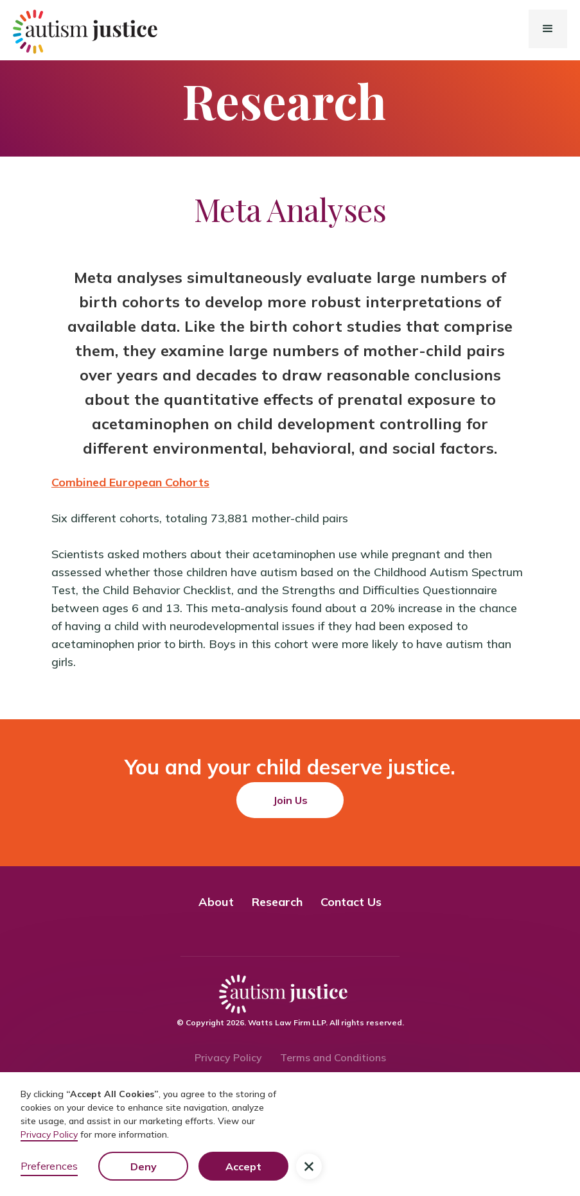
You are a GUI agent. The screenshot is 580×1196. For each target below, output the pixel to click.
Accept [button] (243, 1166)
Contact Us (351, 901)
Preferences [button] (49, 1165)
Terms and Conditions (333, 1057)
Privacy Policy (228, 1057)
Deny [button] (143, 1166)
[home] (49, 32)
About (216, 901)
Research (277, 901)
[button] (548, 29)
